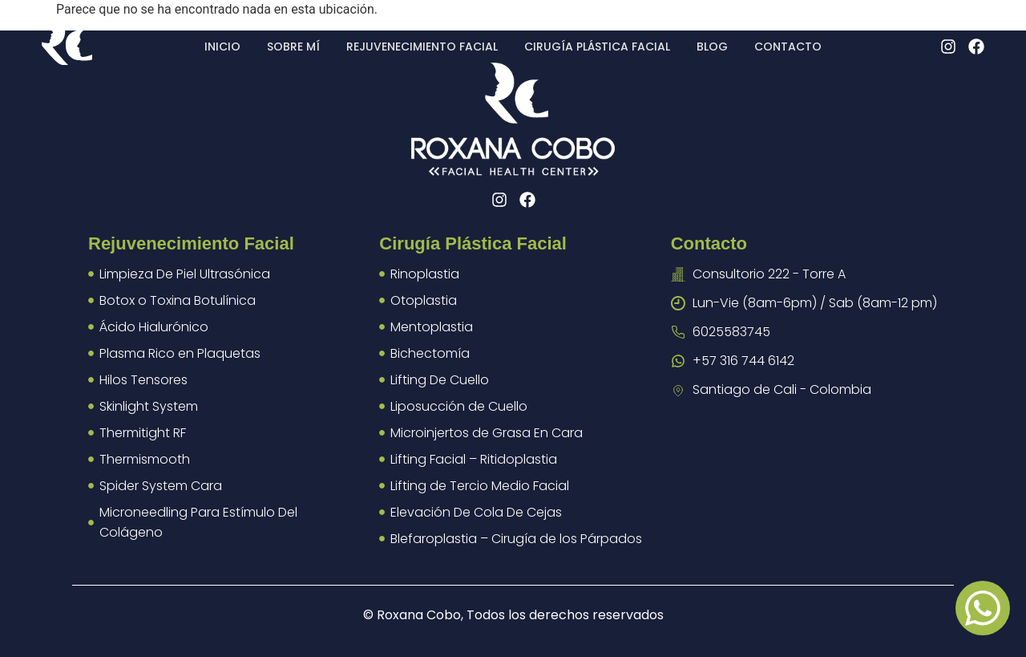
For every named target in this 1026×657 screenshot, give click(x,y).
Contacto (788, 47)
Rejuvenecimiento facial (422, 47)
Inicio (222, 47)
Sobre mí (293, 47)
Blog (712, 47)
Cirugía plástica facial (597, 47)
